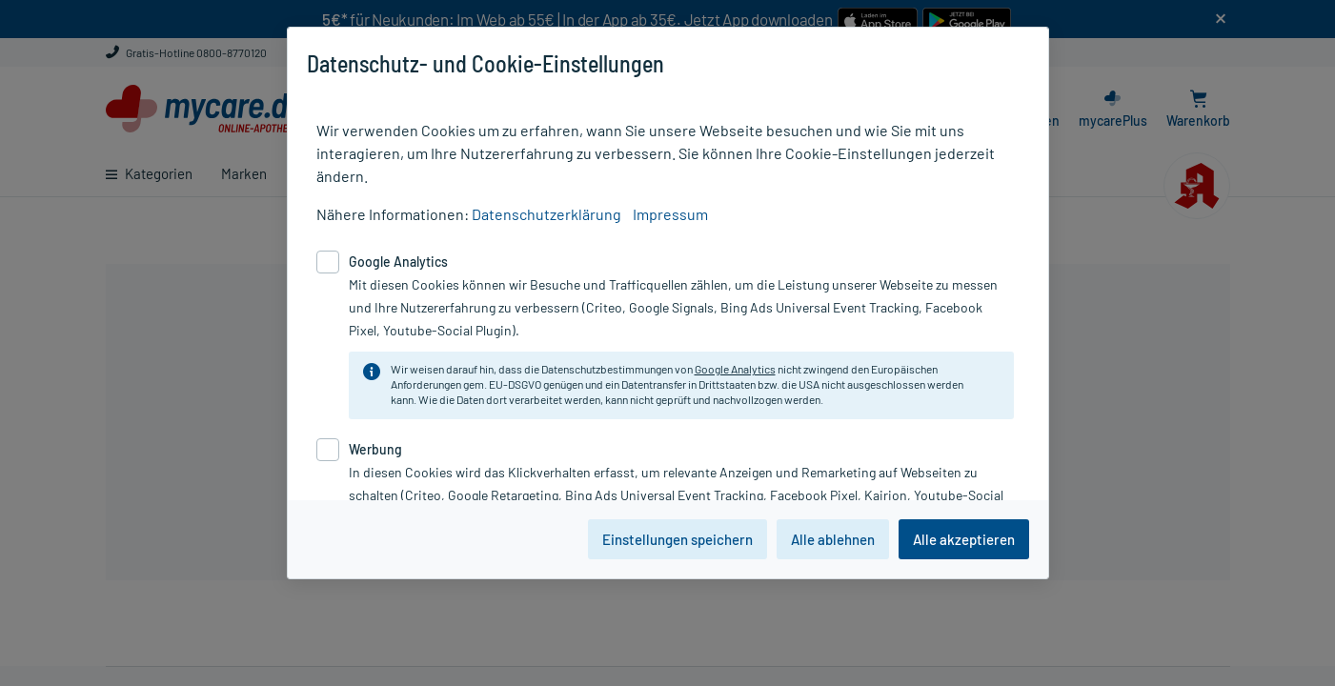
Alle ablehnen (833, 539)
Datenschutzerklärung (546, 214)
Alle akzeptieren (964, 539)
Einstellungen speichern (677, 539)
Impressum (670, 214)
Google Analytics (735, 368)
